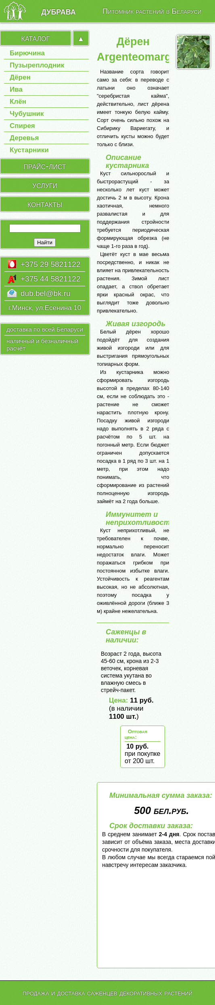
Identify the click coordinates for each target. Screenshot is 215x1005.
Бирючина (27, 53)
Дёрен (20, 77)
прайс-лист (44, 166)
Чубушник (27, 113)
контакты (44, 204)
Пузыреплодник (37, 65)
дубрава (58, 11)
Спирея (22, 126)
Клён (18, 101)
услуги (44, 185)
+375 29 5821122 (50, 264)
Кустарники (29, 150)
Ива (16, 89)
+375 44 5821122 (50, 279)
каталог (35, 38)
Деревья (24, 138)
